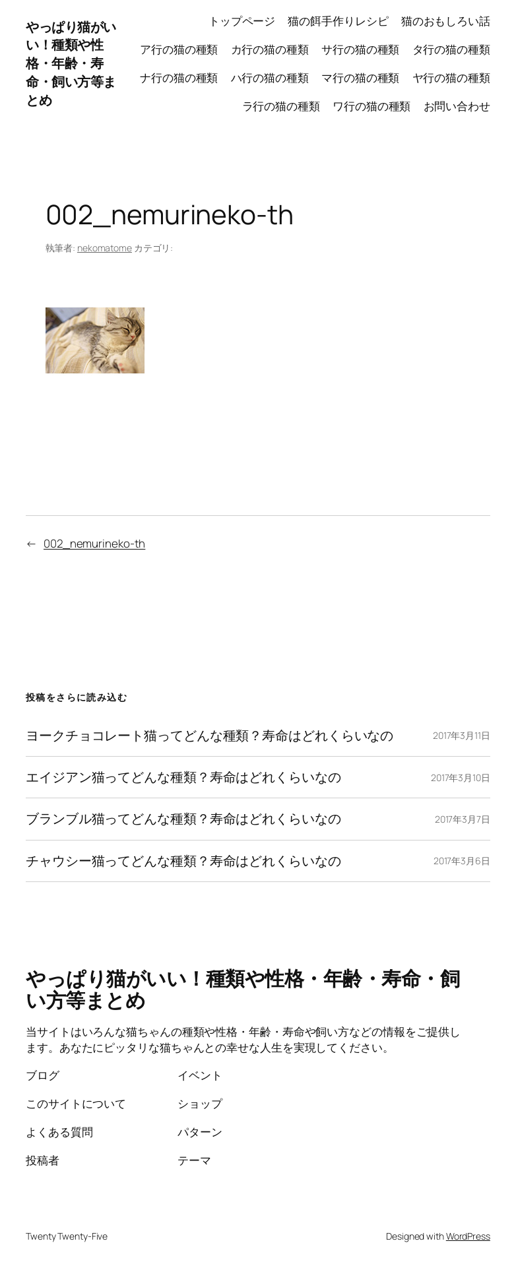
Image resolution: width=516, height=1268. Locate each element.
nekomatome (104, 247)
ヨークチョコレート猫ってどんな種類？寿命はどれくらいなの (209, 735)
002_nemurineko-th (94, 543)
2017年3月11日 (461, 735)
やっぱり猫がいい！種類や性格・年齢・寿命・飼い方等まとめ (71, 63)
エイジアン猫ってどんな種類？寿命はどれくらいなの (183, 777)
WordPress (468, 1236)
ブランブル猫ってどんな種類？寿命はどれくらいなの (183, 818)
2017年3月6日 (462, 860)
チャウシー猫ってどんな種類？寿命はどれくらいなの (183, 861)
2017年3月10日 (460, 777)
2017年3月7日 (462, 819)
